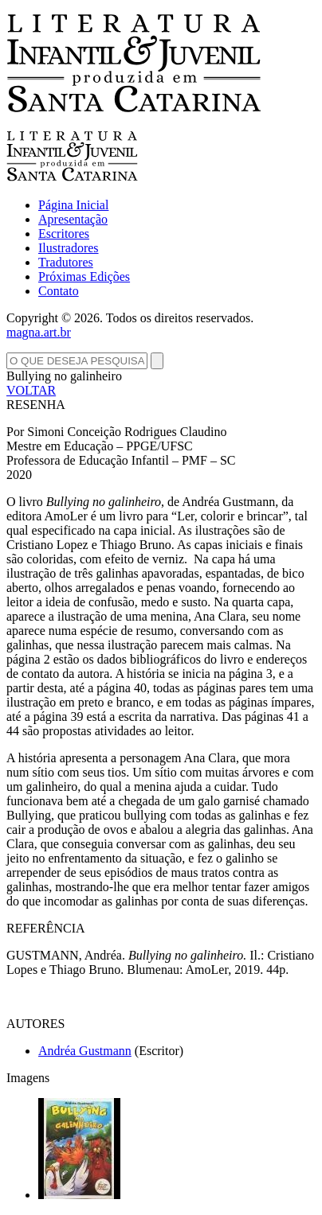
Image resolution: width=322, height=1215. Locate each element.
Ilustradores (68, 248)
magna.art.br (38, 332)
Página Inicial (73, 205)
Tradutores (65, 262)
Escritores (63, 233)
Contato (58, 291)
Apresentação (73, 219)
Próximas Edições (84, 276)
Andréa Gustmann (85, 1050)
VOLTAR (31, 390)
